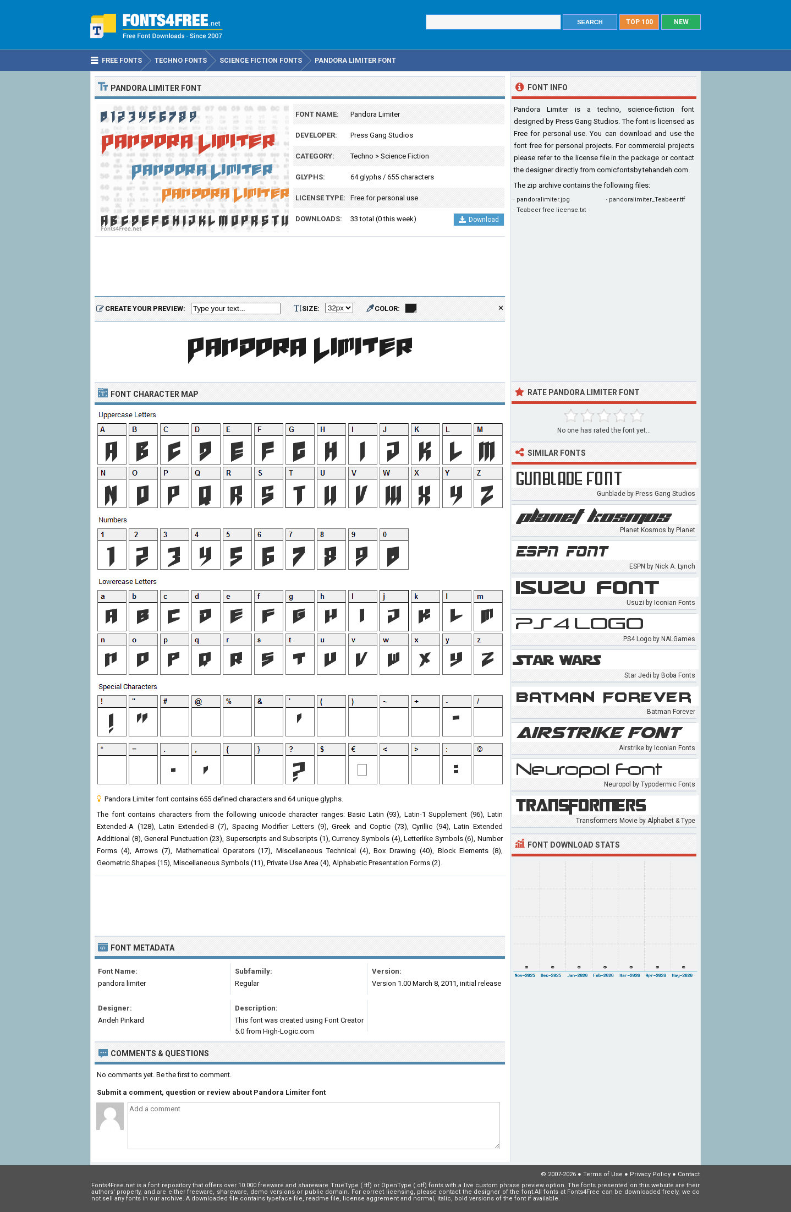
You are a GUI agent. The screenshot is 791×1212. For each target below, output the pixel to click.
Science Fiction (405, 156)
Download (479, 219)
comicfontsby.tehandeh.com (642, 170)
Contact (689, 1174)
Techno (361, 156)
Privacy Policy (650, 1174)
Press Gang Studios (381, 135)
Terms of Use (603, 1174)
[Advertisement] (300, 267)
